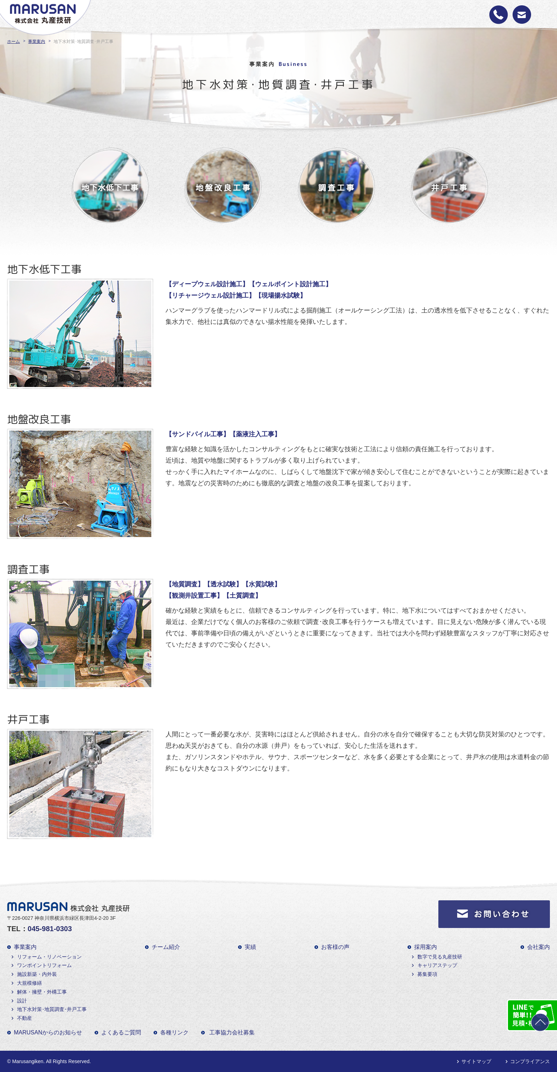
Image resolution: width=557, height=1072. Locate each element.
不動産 (24, 1018)
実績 (250, 947)
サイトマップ (476, 1061)
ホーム (13, 41)
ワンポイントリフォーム (44, 965)
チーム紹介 (166, 947)
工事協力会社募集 (232, 1032)
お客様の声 (335, 947)
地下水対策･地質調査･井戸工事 (52, 1009)
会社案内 (538, 947)
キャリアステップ (437, 965)
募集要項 (427, 974)
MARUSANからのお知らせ (48, 1032)
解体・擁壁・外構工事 (42, 992)
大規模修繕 (29, 983)
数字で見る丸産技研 (439, 957)
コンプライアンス (530, 1061)
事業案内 (36, 41)
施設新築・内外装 (37, 974)
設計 (22, 1001)
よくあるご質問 (121, 1032)
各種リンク (174, 1032)
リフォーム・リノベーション (49, 957)
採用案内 (425, 947)
